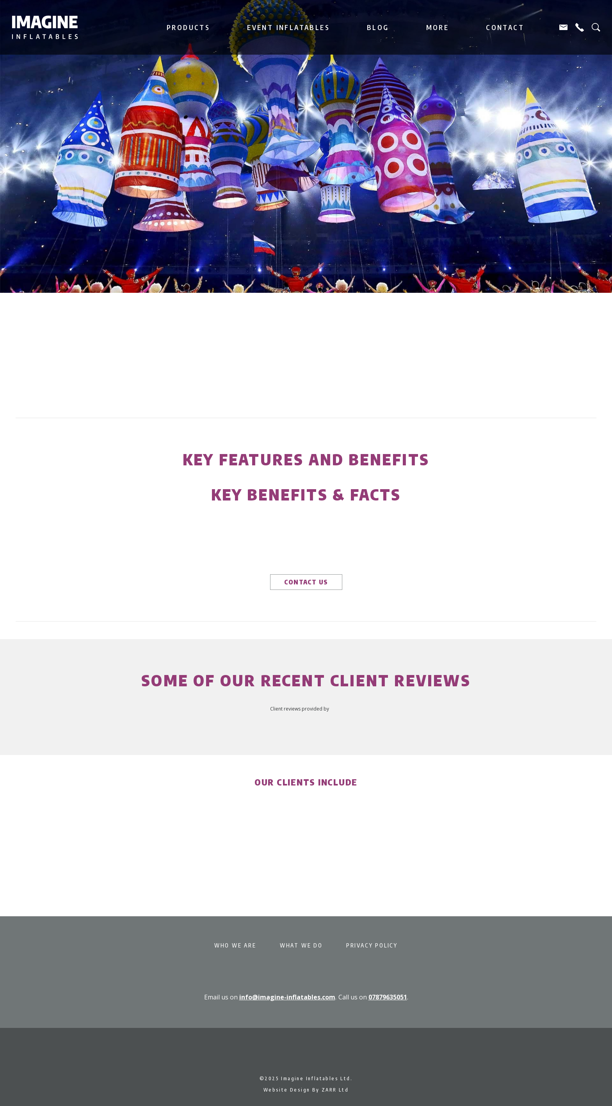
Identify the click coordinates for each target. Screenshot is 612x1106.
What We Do (301, 945)
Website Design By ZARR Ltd (306, 1090)
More (437, 27)
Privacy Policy (372, 945)
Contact (505, 27)
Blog (378, 27)
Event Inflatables (288, 27)
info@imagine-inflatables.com (287, 997)
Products (188, 27)
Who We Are (235, 945)
